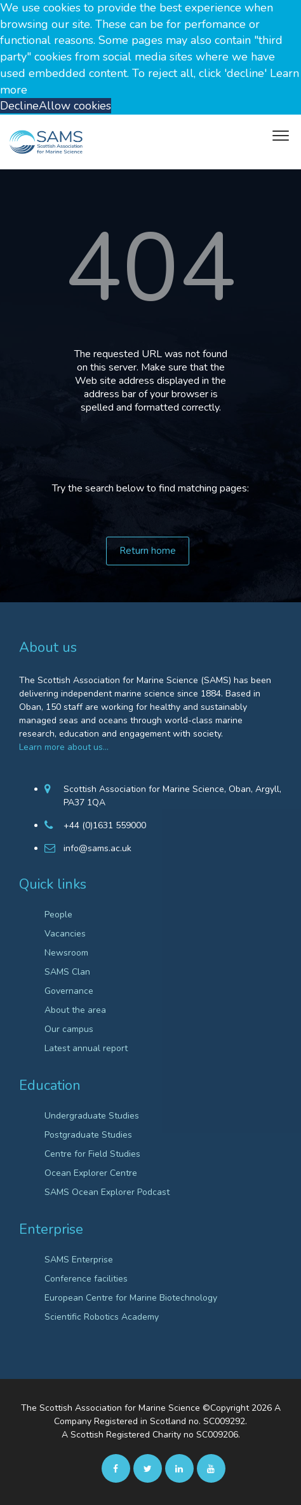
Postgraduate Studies (88, 1135)
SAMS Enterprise (78, 1260)
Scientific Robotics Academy (101, 1317)
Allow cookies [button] (75, 105)
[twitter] (147, 1468)
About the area (75, 1010)
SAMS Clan (67, 972)
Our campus (68, 1029)
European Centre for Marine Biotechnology (130, 1298)
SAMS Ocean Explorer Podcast (107, 1192)
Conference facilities (86, 1279)
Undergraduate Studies (91, 1116)
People (58, 914)
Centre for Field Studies (92, 1154)
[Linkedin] (179, 1468)
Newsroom (66, 953)
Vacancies (65, 934)
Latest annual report (86, 1048)
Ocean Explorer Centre (90, 1173)
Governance (68, 991)
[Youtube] (211, 1468)
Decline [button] (19, 105)
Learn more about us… (64, 747)
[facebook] (116, 1468)
